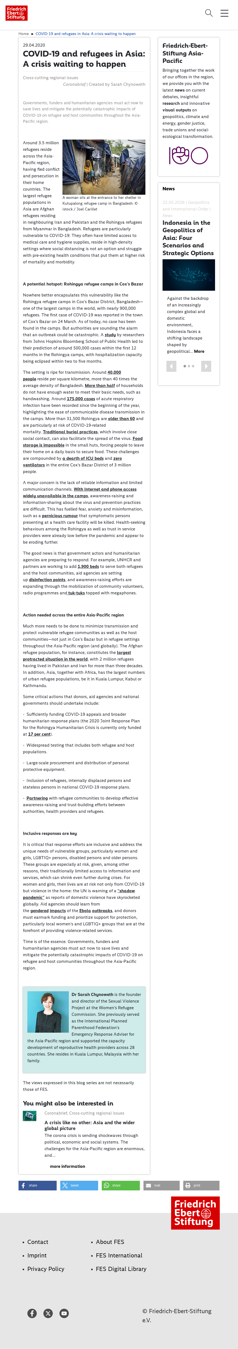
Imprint (37, 1255)
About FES (110, 1242)
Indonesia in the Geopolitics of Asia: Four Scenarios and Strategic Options (188, 238)
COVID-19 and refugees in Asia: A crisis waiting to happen (86, 33)
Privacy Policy (45, 1269)
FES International (119, 1255)
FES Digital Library (121, 1269)
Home (24, 33)
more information (67, 1166)
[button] (171, 366)
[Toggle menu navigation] (224, 13)
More (199, 351)
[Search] (209, 13)
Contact (37, 1242)
